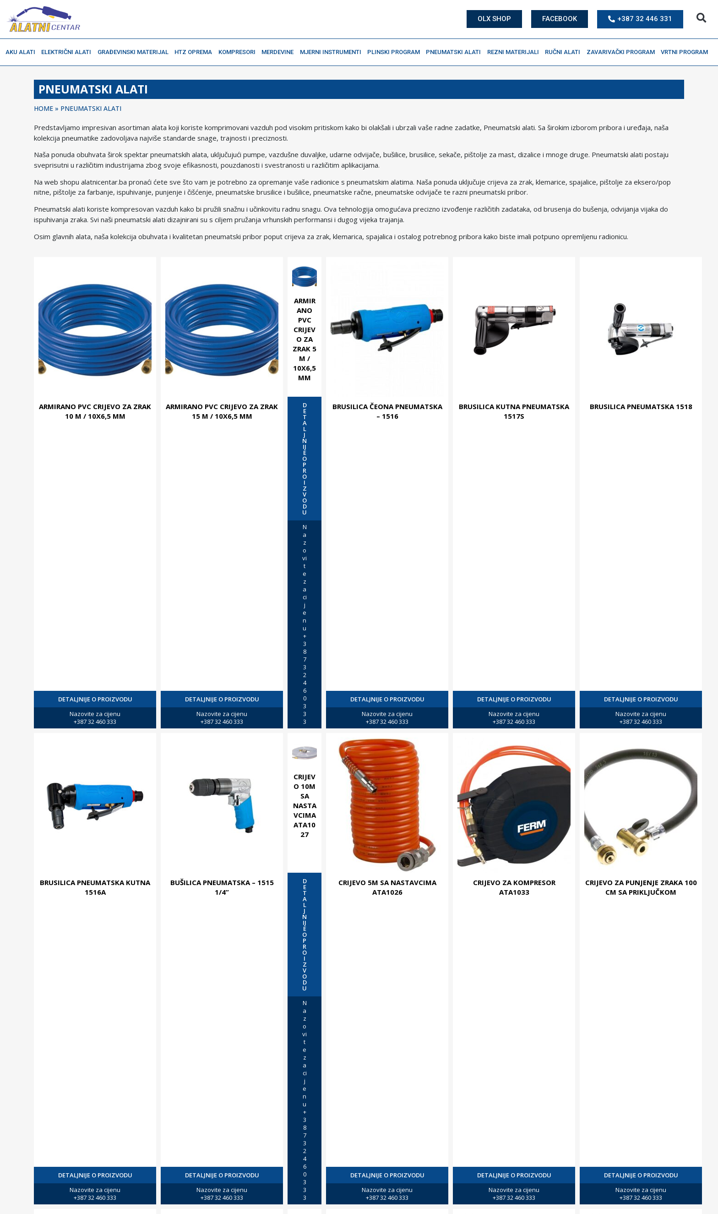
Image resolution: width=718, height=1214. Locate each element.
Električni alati (68, 52)
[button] (701, 18)
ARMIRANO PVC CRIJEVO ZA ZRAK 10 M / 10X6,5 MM (95, 411)
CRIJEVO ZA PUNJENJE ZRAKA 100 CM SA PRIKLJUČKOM (641, 887)
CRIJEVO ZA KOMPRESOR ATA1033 (514, 887)
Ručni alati (565, 52)
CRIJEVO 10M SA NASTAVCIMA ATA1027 (304, 805)
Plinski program (395, 52)
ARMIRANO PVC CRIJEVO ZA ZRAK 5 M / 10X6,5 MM (304, 339)
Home (43, 108)
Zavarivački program (623, 52)
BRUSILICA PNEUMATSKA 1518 (641, 406)
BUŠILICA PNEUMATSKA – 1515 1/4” (222, 887)
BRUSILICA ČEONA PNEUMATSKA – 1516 (387, 411)
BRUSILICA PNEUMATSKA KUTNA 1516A (95, 887)
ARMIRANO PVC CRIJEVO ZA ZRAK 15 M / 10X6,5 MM (222, 411)
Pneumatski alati (455, 52)
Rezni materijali (515, 52)
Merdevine (279, 52)
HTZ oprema (195, 52)
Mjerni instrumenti (333, 52)
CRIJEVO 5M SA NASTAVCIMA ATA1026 (387, 887)
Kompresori (239, 52)
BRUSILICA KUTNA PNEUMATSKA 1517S (514, 411)
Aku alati (22, 52)
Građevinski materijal (135, 52)
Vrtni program (687, 52)
